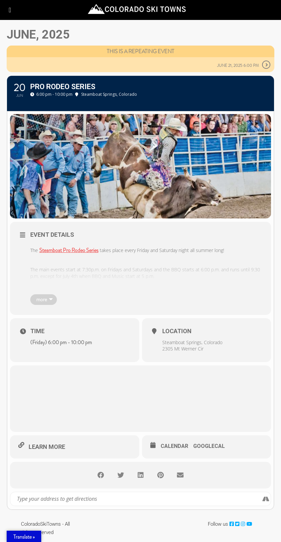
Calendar (174, 446)
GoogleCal (209, 446)
